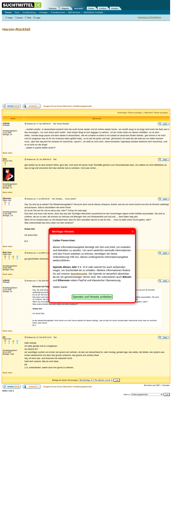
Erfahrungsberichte (83, 106)
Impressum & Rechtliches (149, 17)
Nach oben (7, 153)
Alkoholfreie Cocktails (93, 12)
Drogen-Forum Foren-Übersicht (57, 106)
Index (9, 18)
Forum (91, 8)
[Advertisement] (32, 68)
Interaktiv (78, 8)
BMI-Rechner (74, 12)
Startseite (52, 8)
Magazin (65, 8)
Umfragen (43, 12)
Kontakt (114, 8)
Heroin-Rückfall (16, 29)
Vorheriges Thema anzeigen (129, 113)
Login (36, 18)
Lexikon (102, 8)
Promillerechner (58, 12)
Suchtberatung (29, 12)
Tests (16, 12)
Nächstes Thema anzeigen (156, 113)
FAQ (28, 18)
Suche (19, 18)
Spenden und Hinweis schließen (92, 296)
